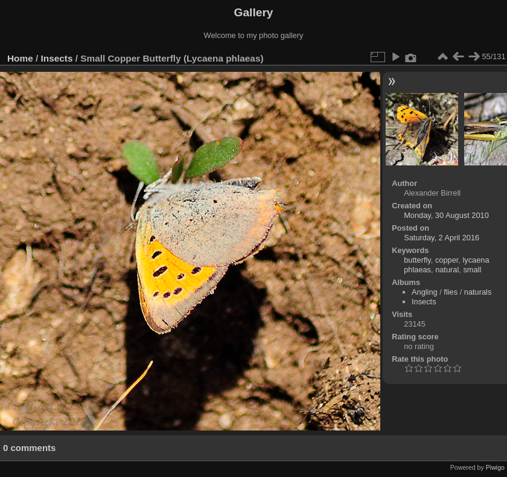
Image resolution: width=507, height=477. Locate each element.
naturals (478, 291)
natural (447, 269)
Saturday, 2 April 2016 (441, 237)
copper (446, 259)
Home (20, 58)
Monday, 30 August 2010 (446, 215)
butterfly (417, 259)
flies (451, 291)
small (472, 269)
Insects (57, 58)
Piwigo (495, 467)
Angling (425, 291)
